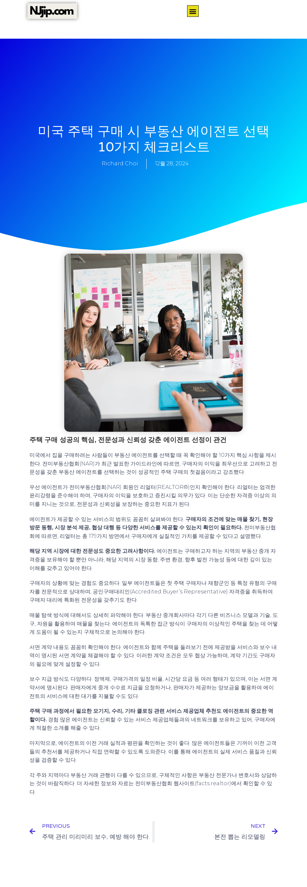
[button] (193, 11)
